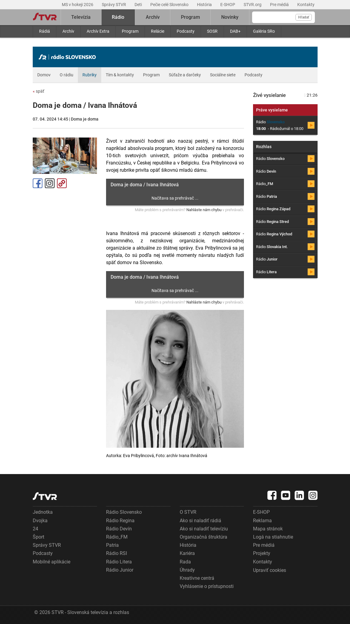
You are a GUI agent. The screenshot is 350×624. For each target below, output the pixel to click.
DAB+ (235, 31)
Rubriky (89, 74)
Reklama (262, 520)
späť (38, 91)
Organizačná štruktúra (203, 537)
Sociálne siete (222, 74)
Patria (112, 545)
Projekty (261, 553)
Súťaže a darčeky (185, 74)
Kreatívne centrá (197, 578)
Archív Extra (98, 31)
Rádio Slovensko (124, 512)
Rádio (118, 17)
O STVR (188, 512)
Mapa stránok (268, 529)
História (205, 4)
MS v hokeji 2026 (78, 4)
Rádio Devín (119, 529)
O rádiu (66, 74)
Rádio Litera (119, 562)
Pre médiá (280, 4)
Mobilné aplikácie (51, 562)
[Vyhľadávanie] (283, 17)
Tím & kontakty (120, 74)
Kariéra (187, 553)
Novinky (229, 17)
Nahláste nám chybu (204, 209)
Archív (68, 31)
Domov (44, 74)
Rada (185, 562)
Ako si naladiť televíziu (204, 529)
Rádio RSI (116, 553)
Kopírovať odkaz (62, 183)
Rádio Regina (120, 520)
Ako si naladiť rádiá (200, 520)
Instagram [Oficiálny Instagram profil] (50, 183)
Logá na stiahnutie (273, 537)
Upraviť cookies (269, 570)
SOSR (212, 31)
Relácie (157, 31)
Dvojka (40, 520)
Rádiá (44, 31)
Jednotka (43, 512)
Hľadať (303, 17)
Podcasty (186, 31)
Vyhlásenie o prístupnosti (207, 586)
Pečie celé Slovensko (169, 4)
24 (35, 529)
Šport (38, 537)
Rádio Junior (119, 570)
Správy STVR (114, 4)
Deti (139, 4)
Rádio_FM (117, 537)
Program (130, 31)
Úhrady (187, 570)
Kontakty (306, 4)
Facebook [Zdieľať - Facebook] (37, 183)
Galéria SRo (264, 31)
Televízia (81, 17)
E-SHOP (228, 4)
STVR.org (253, 4)
